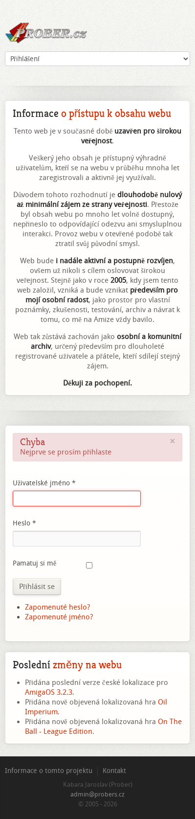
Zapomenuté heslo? (57, 607)
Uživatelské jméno (44, 483)
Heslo (24, 523)
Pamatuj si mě (34, 563)
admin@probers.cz (97, 794)
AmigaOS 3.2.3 (48, 692)
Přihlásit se (37, 586)
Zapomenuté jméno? (59, 617)
